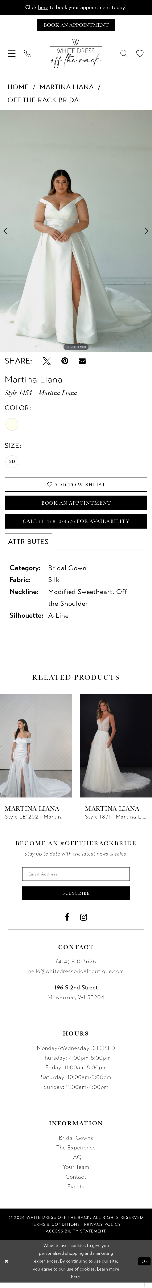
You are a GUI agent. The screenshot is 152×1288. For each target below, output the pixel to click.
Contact (76, 1182)
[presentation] (36, 749)
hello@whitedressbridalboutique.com (76, 977)
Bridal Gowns (76, 1143)
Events (76, 1192)
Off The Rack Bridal (45, 101)
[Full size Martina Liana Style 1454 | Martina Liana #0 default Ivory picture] (76, 232)
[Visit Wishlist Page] (140, 54)
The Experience (76, 1153)
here (41, 7)
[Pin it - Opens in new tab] (64, 362)
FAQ (76, 1163)
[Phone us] (28, 54)
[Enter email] (76, 878)
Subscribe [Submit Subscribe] (76, 898)
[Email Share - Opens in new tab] (82, 362)
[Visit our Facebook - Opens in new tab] (67, 923)
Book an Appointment (76, 505)
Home (18, 88)
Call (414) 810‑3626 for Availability (76, 524)
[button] (12, 54)
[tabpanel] (76, 232)
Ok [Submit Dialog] (144, 1267)
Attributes (28, 545)
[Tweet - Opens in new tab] (47, 362)
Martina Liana (67, 88)
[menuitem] (12, 54)
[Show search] (124, 54)
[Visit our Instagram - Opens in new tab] (83, 923)
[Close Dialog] (6, 1267)
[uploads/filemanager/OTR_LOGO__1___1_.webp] (76, 54)
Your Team (76, 1172)
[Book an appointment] (76, 26)
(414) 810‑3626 (76, 967)
